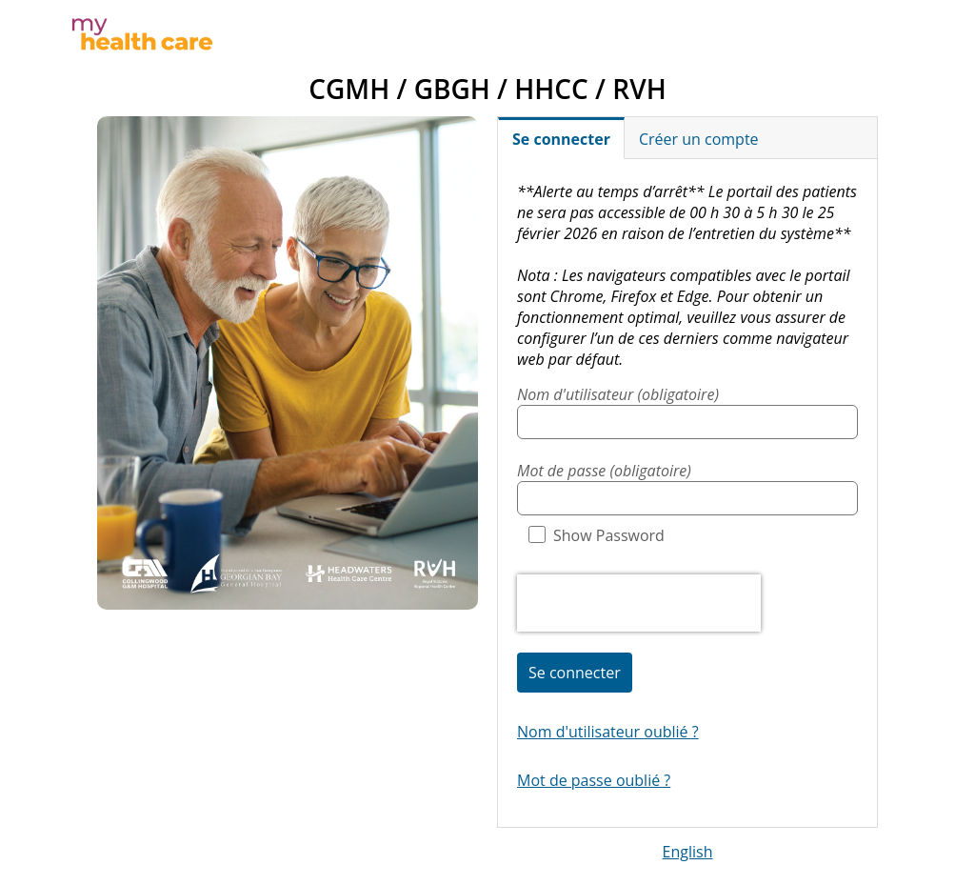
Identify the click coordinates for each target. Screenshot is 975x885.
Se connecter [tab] (561, 139)
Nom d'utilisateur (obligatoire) (618, 394)
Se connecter (574, 672)
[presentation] (639, 603)
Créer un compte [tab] (699, 139)
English (688, 851)
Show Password (596, 535)
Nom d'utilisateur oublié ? (608, 731)
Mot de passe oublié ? (593, 780)
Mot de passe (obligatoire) (604, 470)
